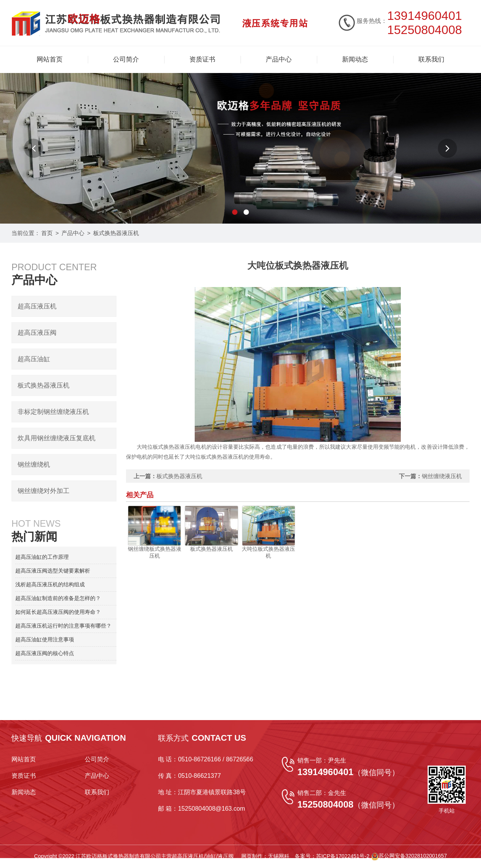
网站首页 (50, 59)
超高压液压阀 (37, 332)
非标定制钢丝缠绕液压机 (53, 411)
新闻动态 (355, 59)
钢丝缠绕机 (34, 464)
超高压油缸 (34, 359)
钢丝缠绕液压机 (442, 476)
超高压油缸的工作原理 (42, 557)
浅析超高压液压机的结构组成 (50, 584)
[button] (33, 148)
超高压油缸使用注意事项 (44, 639)
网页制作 (252, 856)
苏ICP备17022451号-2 (343, 856)
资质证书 (202, 59)
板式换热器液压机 (116, 233)
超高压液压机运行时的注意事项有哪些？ (63, 626)
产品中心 (279, 59)
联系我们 (431, 59)
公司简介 (126, 59)
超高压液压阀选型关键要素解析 (52, 571)
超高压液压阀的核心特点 (44, 653)
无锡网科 (278, 856)
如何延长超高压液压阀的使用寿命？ (58, 612)
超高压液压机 (37, 306)
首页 (47, 233)
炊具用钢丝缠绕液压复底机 (56, 438)
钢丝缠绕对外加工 (43, 491)
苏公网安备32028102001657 (409, 856)
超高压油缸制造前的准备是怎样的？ (58, 598)
